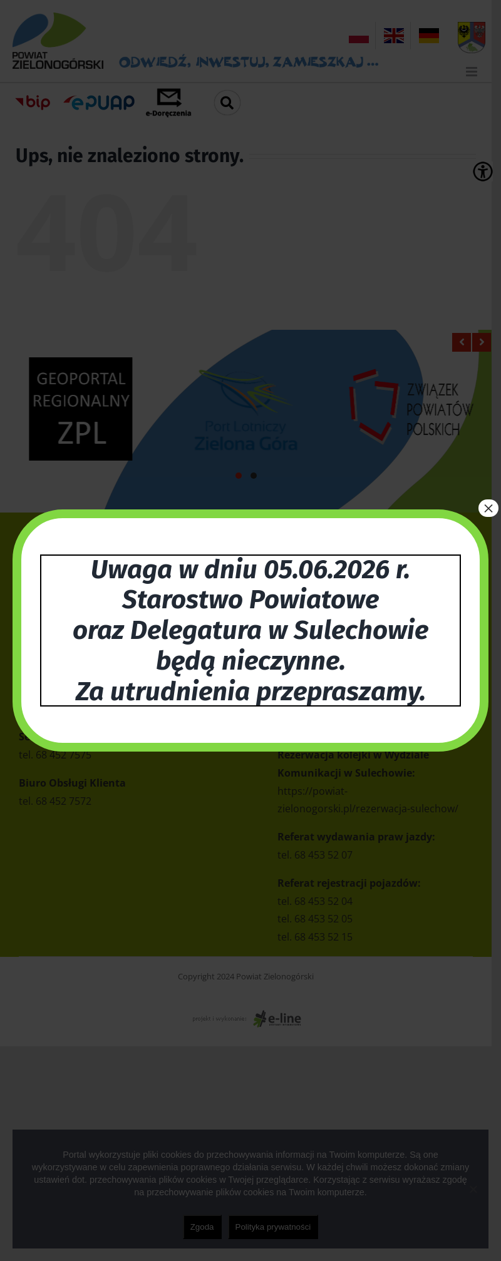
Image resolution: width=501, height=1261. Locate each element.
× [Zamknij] (488, 508)
